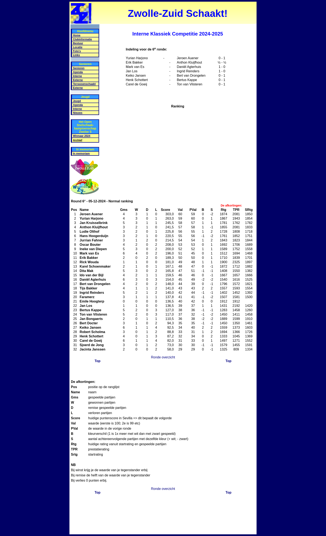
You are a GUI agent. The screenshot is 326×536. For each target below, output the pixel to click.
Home (76, 35)
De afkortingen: (231, 205)
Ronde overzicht (163, 357)
